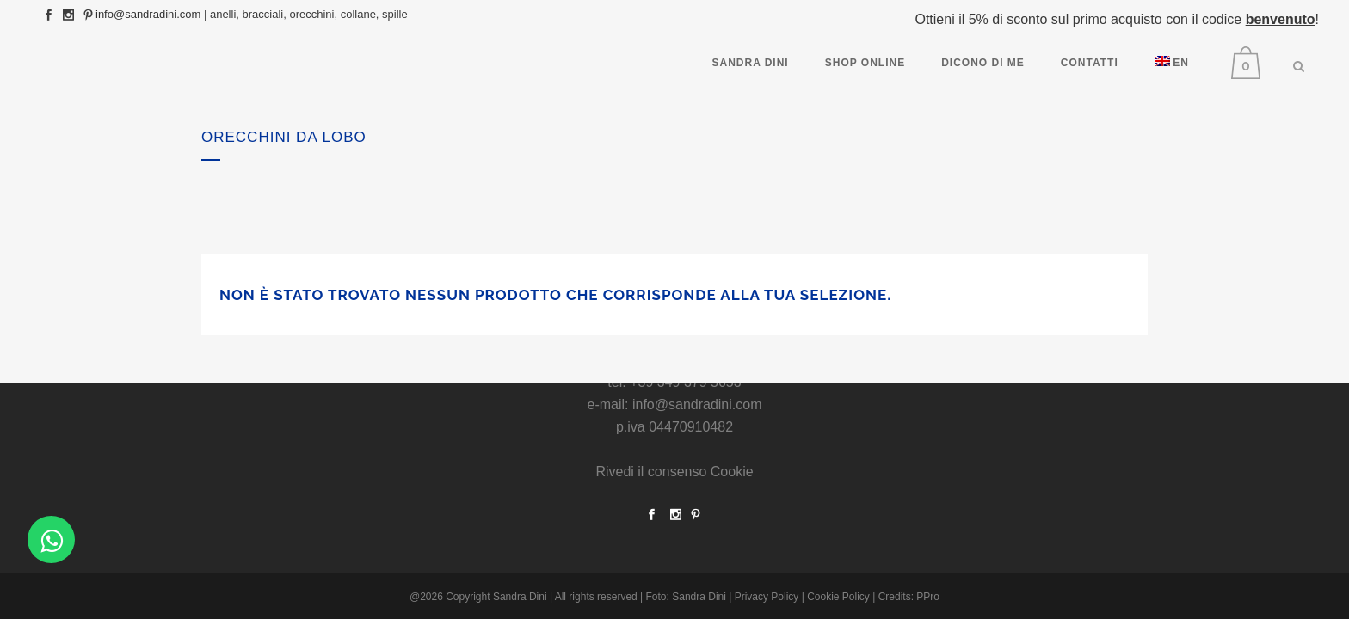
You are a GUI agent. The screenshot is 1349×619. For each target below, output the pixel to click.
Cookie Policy (838, 597)
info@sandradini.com (147, 14)
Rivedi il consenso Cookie (674, 471)
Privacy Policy (767, 597)
